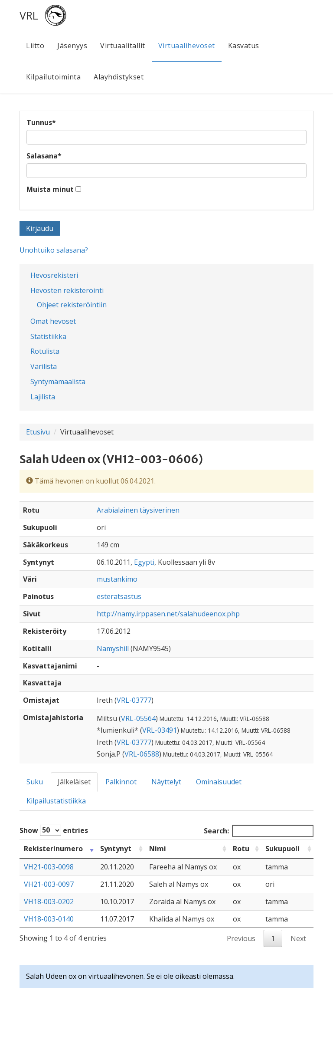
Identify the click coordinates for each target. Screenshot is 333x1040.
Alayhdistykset (119, 77)
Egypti (144, 562)
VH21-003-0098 (49, 867)
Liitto (35, 45)
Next (298, 938)
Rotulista (44, 351)
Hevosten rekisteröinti (67, 290)
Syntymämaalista (57, 381)
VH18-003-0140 (49, 919)
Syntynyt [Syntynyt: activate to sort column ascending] (115, 848)
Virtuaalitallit (122, 45)
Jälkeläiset (74, 782)
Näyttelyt (166, 782)
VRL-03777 (134, 700)
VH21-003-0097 (49, 884)
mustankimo (117, 579)
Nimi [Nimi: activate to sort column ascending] (157, 848)
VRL (29, 15)
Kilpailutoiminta (53, 77)
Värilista (43, 366)
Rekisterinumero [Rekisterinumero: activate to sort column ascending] (53, 848)
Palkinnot (121, 782)
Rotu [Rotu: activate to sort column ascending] (241, 848)
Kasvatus (243, 45)
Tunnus (41, 122)
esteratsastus (119, 596)
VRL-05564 (138, 718)
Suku (34, 782)
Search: (258, 831)
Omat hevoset (53, 321)
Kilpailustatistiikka (56, 801)
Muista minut (50, 189)
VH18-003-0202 (49, 901)
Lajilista (42, 397)
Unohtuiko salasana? (54, 250)
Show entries (54, 830)
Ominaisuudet (219, 782)
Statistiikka (48, 336)
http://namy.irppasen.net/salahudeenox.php (168, 614)
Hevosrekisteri (54, 275)
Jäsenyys (72, 45)
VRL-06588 (141, 754)
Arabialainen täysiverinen (138, 510)
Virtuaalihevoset (186, 45)
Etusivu (38, 432)
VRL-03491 (159, 730)
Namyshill (113, 648)
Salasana (44, 156)
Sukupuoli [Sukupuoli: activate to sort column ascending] (282, 848)
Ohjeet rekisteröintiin (72, 304)
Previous (241, 938)
